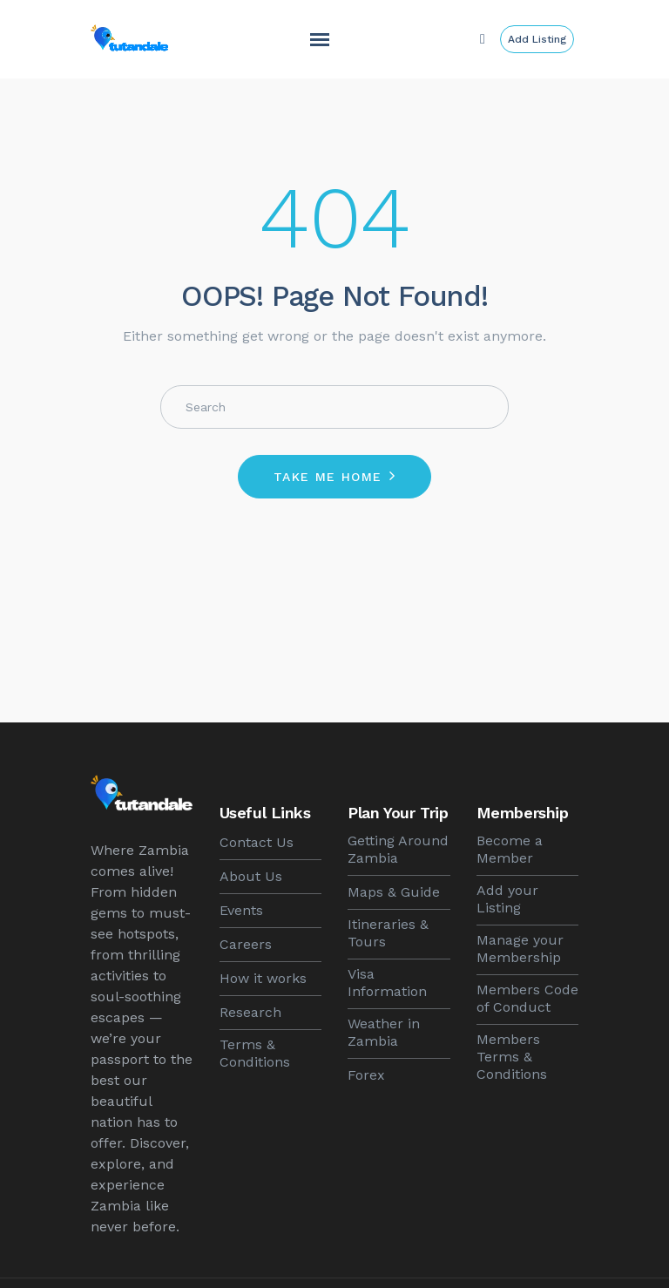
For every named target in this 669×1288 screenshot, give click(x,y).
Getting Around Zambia (398, 849)
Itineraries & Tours (388, 933)
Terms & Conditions (255, 1053)
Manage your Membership (520, 949)
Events (241, 910)
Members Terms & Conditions (511, 1056)
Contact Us (257, 842)
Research (250, 1012)
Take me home (328, 477)
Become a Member (509, 849)
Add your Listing (507, 899)
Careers (246, 944)
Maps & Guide (394, 892)
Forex (366, 1075)
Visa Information (387, 983)
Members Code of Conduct (527, 998)
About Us (251, 876)
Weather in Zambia (384, 1032)
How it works (263, 978)
